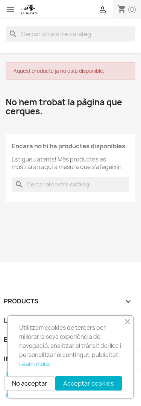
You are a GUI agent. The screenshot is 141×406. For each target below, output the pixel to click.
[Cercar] (70, 34)
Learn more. (35, 364)
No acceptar (29, 383)
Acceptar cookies (88, 383)
